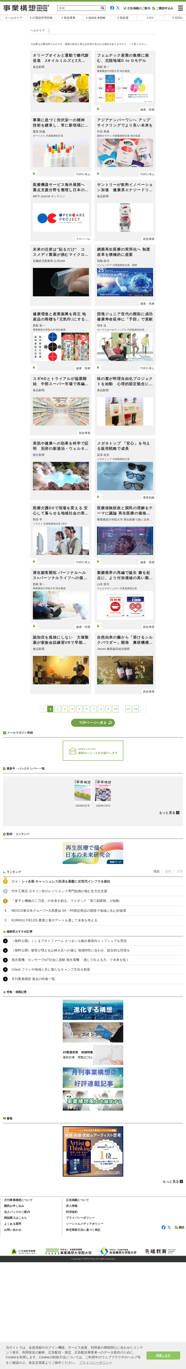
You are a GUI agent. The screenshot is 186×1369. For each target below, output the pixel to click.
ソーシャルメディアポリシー (84, 1223)
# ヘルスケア (14, 17)
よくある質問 (12, 1223)
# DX (150, 17)
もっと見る (167, 812)
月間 (180, 871)
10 (115, 709)
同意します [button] (163, 1355)
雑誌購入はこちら (15, 1217)
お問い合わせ (12, 1229)
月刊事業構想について (18, 1200)
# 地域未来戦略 (96, 17)
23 (135, 709)
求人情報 (71, 1205)
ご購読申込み (162, 8)
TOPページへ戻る (93, 722)
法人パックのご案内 (17, 1211)
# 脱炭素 (123, 17)
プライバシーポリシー (80, 1217)
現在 (156, 871)
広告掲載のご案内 (136, 8)
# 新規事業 (68, 17)
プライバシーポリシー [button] (95, 1362)
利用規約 (71, 1211)
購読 (179, 1227)
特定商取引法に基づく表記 (83, 1229)
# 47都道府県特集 (41, 17)
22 (128, 709)
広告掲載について (77, 1200)
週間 (168, 871)
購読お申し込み (14, 1205)
